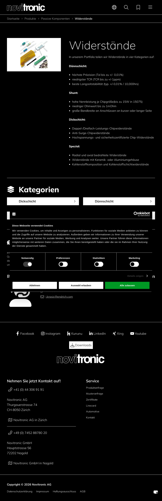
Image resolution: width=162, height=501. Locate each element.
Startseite (13, 18)
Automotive (92, 411)
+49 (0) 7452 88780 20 (27, 433)
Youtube (138, 334)
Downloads (81, 345)
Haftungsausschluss (64, 491)
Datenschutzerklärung (19, 491)
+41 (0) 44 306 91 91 (26, 390)
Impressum (42, 491)
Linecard (91, 405)
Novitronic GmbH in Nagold (30, 463)
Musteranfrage (94, 393)
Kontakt (90, 417)
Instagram (50, 334)
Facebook (25, 334)
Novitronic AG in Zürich (27, 420)
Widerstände (83, 18)
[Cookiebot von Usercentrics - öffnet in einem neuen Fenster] (136, 214)
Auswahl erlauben (81, 285)
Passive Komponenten (55, 18)
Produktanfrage (95, 387)
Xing (118, 334)
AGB (82, 491)
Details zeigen (135, 276)
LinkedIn (97, 334)
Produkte (30, 18)
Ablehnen (34, 285)
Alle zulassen (127, 285)
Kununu (74, 334)
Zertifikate (92, 399)
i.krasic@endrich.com (56, 297)
